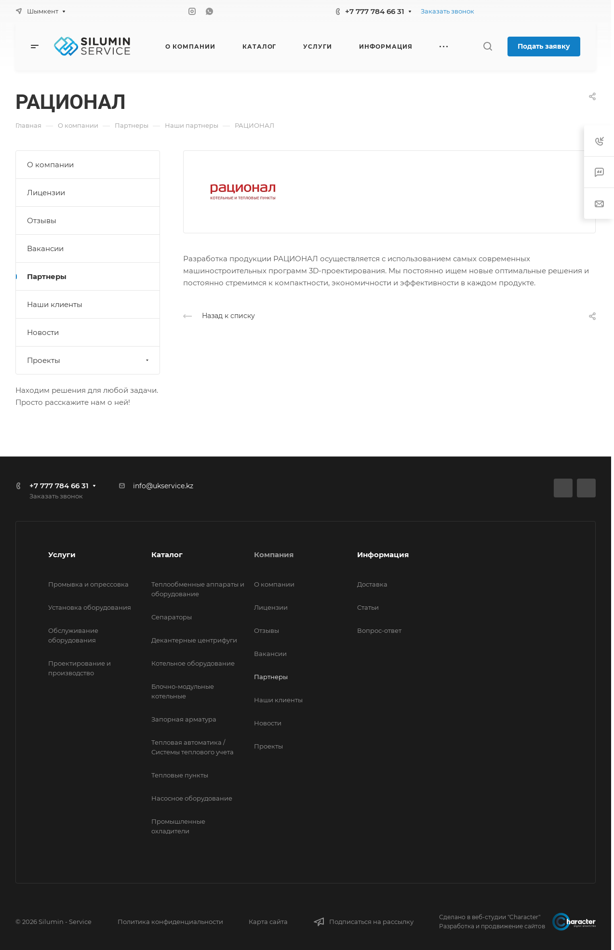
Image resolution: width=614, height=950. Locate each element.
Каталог (167, 554)
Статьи (368, 607)
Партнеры (47, 276)
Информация (383, 554)
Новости (43, 332)
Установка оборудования (89, 607)
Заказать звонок (447, 11)
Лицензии (46, 192)
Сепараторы (171, 617)
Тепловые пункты (179, 775)
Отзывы (41, 220)
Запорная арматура (183, 719)
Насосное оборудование (191, 798)
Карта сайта (268, 921)
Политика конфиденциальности (170, 921)
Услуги (62, 554)
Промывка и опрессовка (88, 584)
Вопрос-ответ (379, 630)
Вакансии (45, 248)
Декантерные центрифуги (194, 640)
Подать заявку (544, 46)
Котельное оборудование (193, 663)
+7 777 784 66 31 (374, 11)
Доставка (372, 584)
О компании (50, 164)
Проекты (89, 360)
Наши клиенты (54, 304)
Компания (274, 554)
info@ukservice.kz (163, 486)
